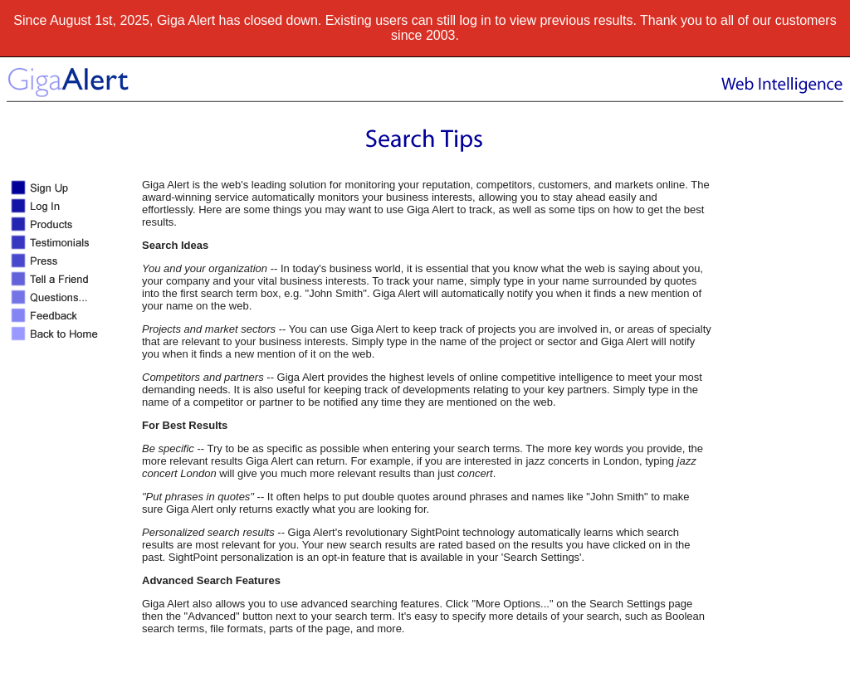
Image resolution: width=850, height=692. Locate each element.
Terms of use (573, 679)
